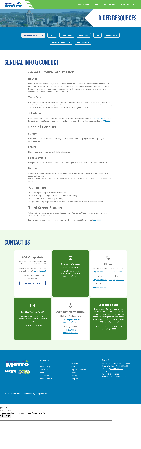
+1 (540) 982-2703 (116, 279)
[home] (13, 4)
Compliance (75, 379)
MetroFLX (74, 364)
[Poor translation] (7, 416)
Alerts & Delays (45, 367)
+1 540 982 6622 (121, 366)
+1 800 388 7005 (116, 368)
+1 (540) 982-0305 (100, 279)
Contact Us (124, 4)
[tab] (33, 35)
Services (97, 4)
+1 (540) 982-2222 (100, 272)
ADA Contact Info (32, 283)
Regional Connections (78, 370)
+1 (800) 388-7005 (100, 287)
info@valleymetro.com (32, 325)
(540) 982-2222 (110, 329)
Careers (73, 373)
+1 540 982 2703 (112, 374)
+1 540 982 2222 (123, 363)
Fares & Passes (109, 4)
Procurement (44, 376)
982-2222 (106, 121)
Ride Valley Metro (82, 4)
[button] (133, 5)
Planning (74, 376)
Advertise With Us (46, 379)
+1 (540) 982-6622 (116, 272)
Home (42, 364)
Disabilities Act (40, 271)
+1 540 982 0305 (114, 371)
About (42, 373)
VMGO (73, 367)
